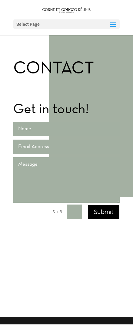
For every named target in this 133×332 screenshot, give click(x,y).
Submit (103, 211)
